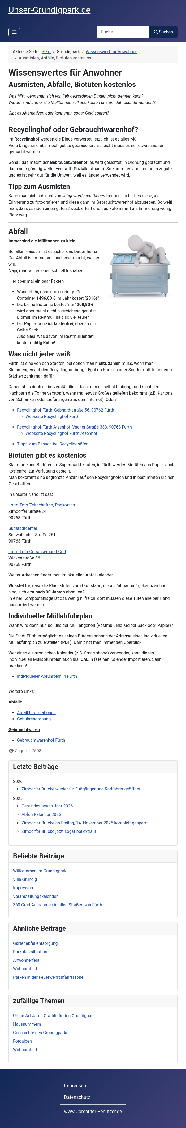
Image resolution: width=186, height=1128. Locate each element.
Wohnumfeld (25, 968)
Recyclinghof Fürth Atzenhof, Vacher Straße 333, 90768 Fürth (74, 427)
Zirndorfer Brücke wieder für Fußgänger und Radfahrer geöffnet (80, 789)
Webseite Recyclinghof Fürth (52, 416)
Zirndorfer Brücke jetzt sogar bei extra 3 (58, 831)
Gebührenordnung (34, 719)
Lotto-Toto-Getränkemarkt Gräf (37, 551)
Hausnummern (27, 1024)
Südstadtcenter (22, 528)
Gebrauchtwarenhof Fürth (41, 740)
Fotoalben (22, 1041)
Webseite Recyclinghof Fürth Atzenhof (61, 433)
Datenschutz (77, 1097)
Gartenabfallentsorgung (35, 943)
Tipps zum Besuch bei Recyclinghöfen (52, 444)
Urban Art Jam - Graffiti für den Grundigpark (54, 1015)
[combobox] (123, 32)
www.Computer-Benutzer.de (93, 1111)
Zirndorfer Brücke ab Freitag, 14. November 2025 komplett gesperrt (84, 822)
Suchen (163, 31)
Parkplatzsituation (30, 951)
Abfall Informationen (36, 712)
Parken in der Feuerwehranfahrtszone (48, 977)
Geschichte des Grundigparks (40, 1032)
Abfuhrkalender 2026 (41, 814)
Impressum (76, 1085)
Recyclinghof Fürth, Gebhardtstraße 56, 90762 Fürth (65, 410)
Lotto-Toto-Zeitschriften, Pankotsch (41, 505)
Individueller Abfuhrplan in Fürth (47, 676)
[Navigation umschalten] (14, 32)
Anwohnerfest (26, 960)
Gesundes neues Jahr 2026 (47, 805)
